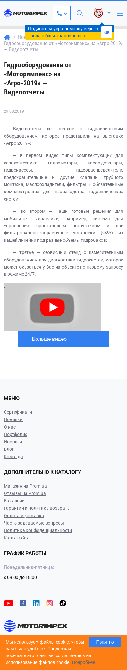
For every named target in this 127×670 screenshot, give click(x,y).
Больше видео (49, 339)
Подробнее (84, 662)
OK (107, 32)
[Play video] (4, 287)
